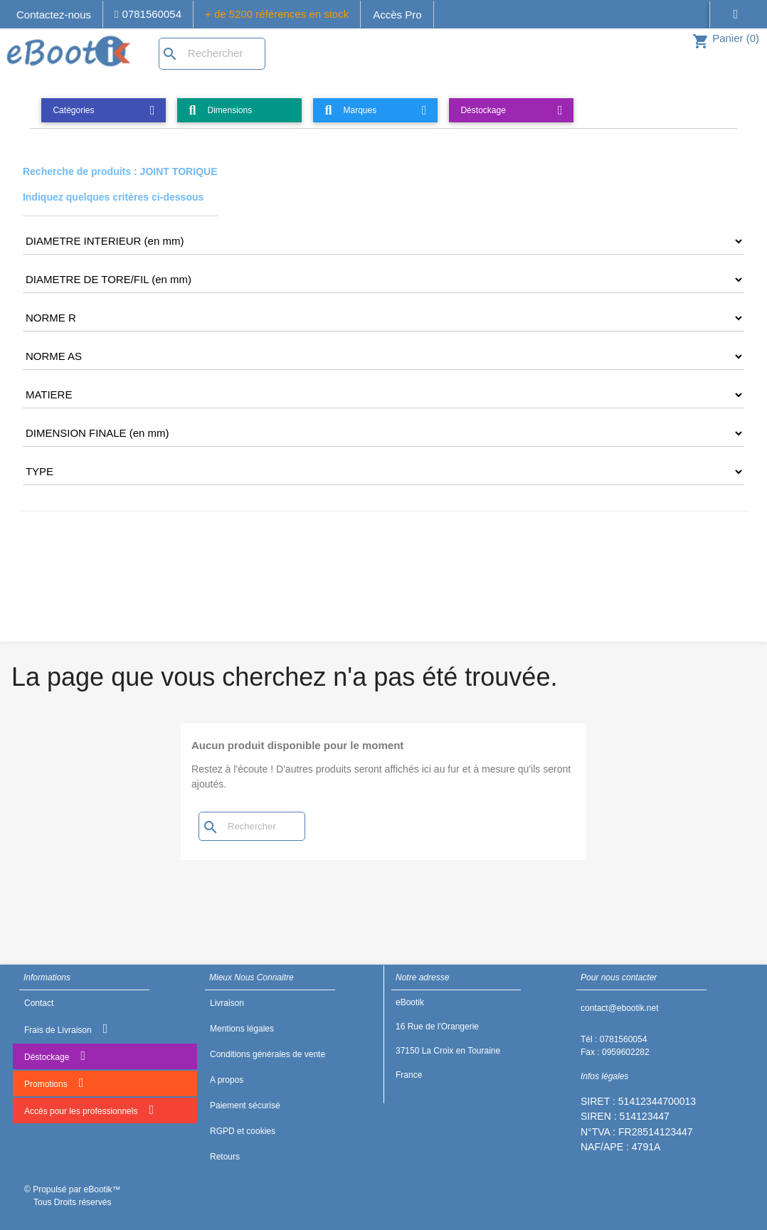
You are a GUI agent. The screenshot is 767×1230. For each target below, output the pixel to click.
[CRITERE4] (383, 318)
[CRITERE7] (383, 433)
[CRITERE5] (383, 356)
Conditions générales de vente (267, 1054)
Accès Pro (397, 15)
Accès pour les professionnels (89, 1109)
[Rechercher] (212, 54)
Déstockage (54, 1055)
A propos (226, 1080)
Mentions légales (242, 1029)
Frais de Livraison (65, 1028)
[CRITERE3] (383, 279)
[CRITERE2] (383, 241)
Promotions (53, 1082)
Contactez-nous (53, 15)
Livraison (227, 1003)
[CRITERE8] (383, 471)
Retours (225, 1157)
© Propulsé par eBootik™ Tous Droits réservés (72, 1195)
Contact (38, 1003)
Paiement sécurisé (245, 1105)
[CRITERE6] (383, 394)
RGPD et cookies (242, 1131)
